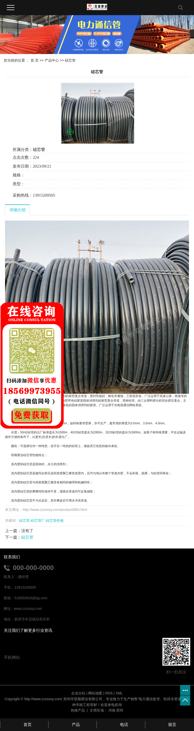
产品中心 (52, 60)
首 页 (35, 60)
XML (119, 693)
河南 (111, 710)
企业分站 (78, 693)
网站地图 (95, 693)
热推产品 (78, 710)
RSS (109, 693)
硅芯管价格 (55, 520)
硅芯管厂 (38, 520)
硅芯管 (70, 60)
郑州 (119, 710)
